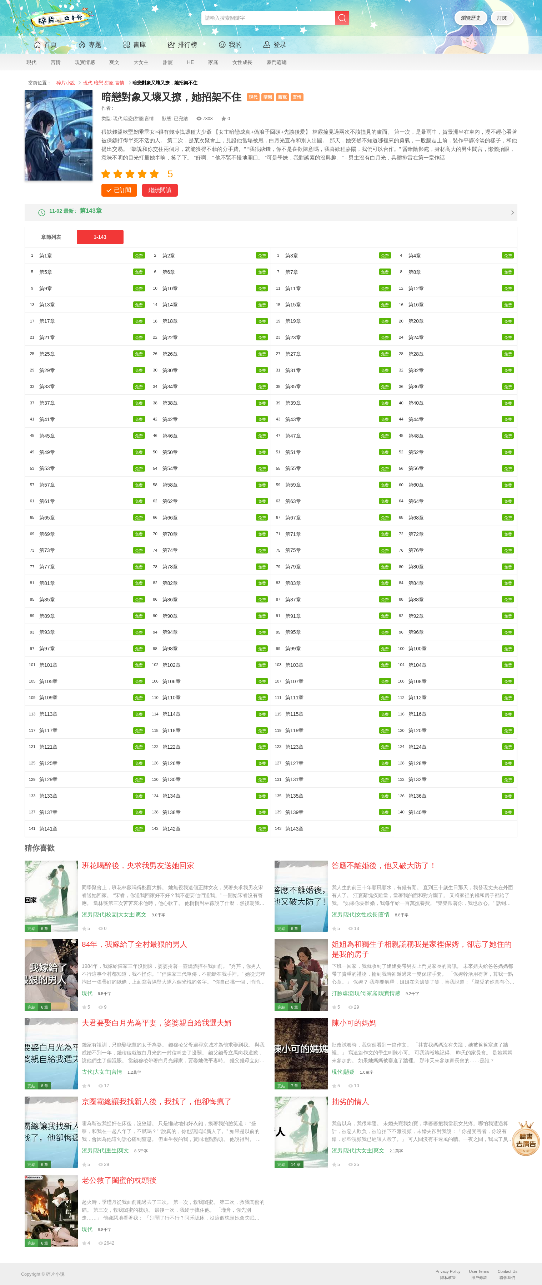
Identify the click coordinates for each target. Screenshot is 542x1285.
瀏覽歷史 (471, 18)
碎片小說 (65, 82)
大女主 (141, 62)
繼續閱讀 (160, 190)
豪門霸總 (277, 62)
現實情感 (85, 62)
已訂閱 (122, 190)
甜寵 (168, 62)
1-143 (100, 243)
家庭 (213, 62)
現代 (31, 62)
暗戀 (98, 82)
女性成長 (242, 62)
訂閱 (502, 18)
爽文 (114, 62)
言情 (56, 62)
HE (190, 62)
